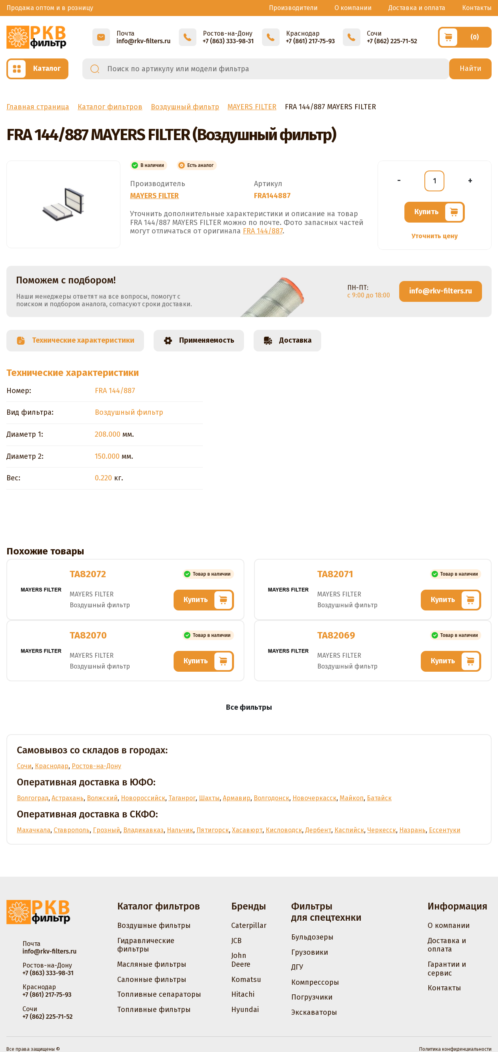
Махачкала (33, 830)
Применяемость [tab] (198, 340)
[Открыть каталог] (37, 68)
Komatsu (246, 979)
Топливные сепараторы (159, 994)
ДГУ (297, 967)
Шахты (209, 798)
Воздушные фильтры (154, 925)
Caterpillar (248, 925)
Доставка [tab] (287, 340)
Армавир (236, 798)
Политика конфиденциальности (455, 1049)
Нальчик (180, 830)
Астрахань (68, 798)
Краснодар (51, 766)
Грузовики (309, 952)
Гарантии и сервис (447, 969)
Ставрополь (72, 830)
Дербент (318, 830)
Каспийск (349, 830)
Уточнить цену (435, 236)
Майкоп (352, 798)
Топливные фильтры (154, 1009)
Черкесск (381, 830)
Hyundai (245, 1009)
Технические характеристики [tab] (75, 340)
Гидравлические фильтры (145, 945)
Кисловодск (284, 830)
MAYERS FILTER (154, 195)
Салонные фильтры (151, 979)
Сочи (24, 766)
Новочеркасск (314, 798)
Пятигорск (212, 830)
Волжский (102, 798)
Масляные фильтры (151, 964)
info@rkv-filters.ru (440, 291)
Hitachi (242, 994)
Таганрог (182, 798)
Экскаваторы (314, 1012)
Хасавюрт (247, 830)
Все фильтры (249, 707)
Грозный (106, 830)
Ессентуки (444, 830)
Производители (293, 8)
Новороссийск (143, 798)
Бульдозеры (312, 937)
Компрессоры (315, 982)
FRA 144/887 (262, 231)
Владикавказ (143, 830)
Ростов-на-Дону (96, 766)
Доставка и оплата (416, 8)
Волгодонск (271, 798)
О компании (353, 8)
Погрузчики (311, 997)
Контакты (477, 8)
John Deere (240, 960)
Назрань (412, 830)
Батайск (379, 798)
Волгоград (32, 798)
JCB (236, 940)
